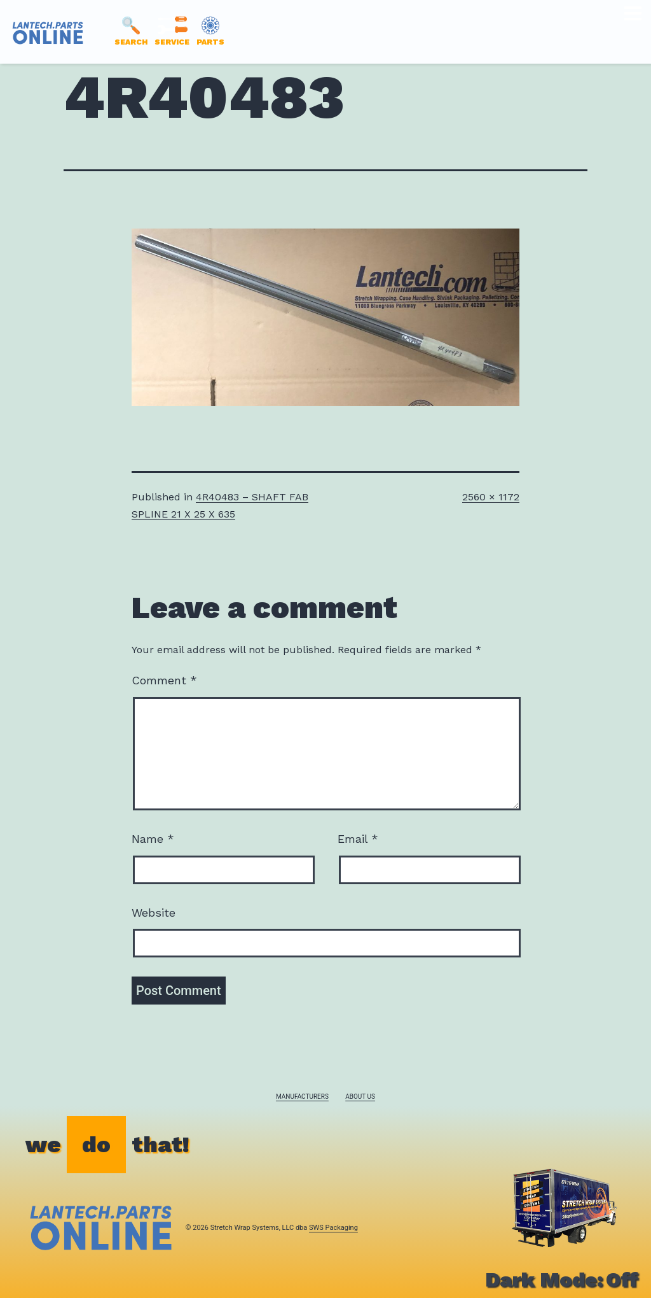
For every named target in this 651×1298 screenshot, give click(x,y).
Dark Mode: (561, 1279)
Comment (164, 680)
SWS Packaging (333, 1228)
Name (153, 838)
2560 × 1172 (490, 497)
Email (358, 838)
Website (153, 912)
